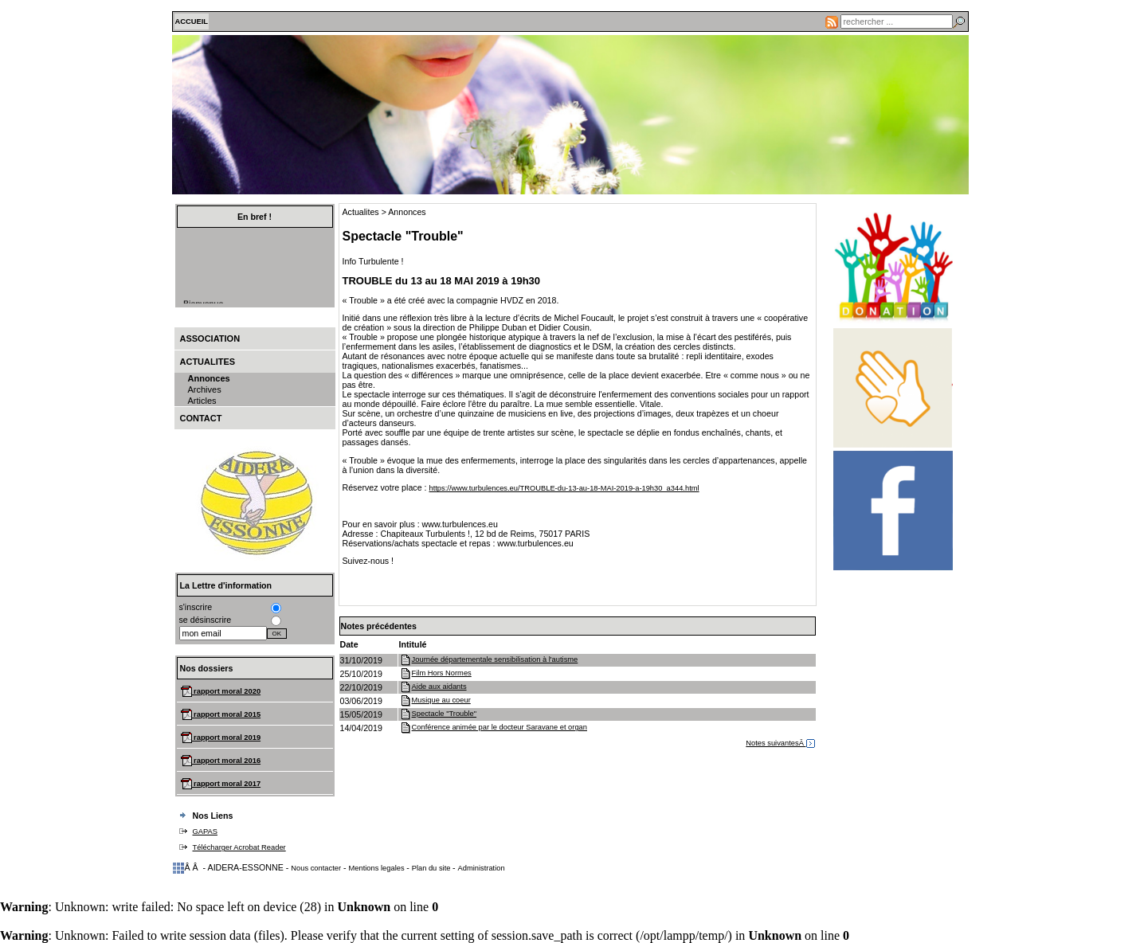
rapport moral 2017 (226, 784)
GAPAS (205, 831)
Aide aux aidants (433, 687)
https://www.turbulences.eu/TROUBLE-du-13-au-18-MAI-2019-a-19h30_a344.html (564, 488)
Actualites (208, 361)
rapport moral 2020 (226, 691)
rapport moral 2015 (226, 714)
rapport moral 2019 (226, 737)
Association (210, 338)
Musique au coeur (435, 700)
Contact (201, 418)
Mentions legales (378, 868)
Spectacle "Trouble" (437, 714)
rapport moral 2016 (226, 761)
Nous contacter (316, 868)
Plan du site (432, 868)
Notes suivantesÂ (780, 743)
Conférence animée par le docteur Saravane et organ (493, 727)
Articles (202, 400)
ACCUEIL (191, 21)
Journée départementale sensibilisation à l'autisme (488, 659)
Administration (481, 868)
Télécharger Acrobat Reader (239, 847)
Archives (204, 389)
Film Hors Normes (435, 673)
